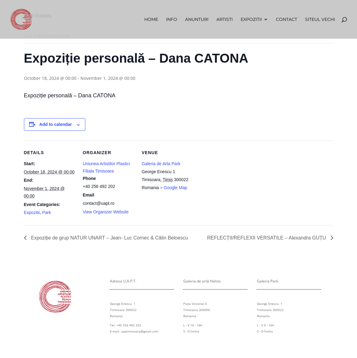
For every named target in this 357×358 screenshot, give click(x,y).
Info (171, 19)
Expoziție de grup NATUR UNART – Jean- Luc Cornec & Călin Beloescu (109, 237)
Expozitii (251, 19)
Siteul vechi (320, 19)
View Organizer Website (106, 211)
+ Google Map (173, 187)
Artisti (224, 19)
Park (46, 212)
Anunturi (196, 19)
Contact (286, 19)
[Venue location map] (233, 182)
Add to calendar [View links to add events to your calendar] (55, 124)
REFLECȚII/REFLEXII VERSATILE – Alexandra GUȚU (267, 237)
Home (151, 19)
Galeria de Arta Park (161, 163)
